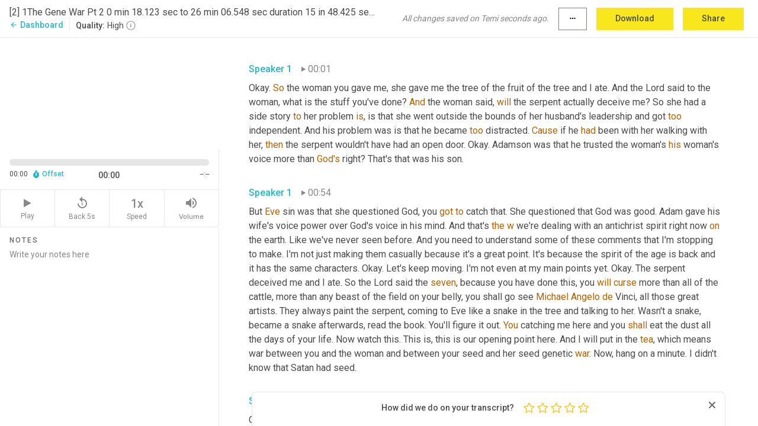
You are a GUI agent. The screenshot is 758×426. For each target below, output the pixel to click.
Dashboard (36, 25)
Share (713, 18)
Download (634, 18)
